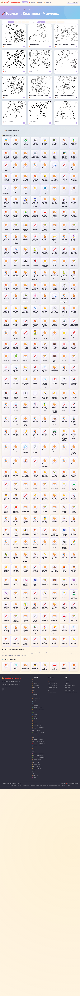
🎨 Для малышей (35, 894)
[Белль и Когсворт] (40, 62)
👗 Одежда (34, 922)
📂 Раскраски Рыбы (36, 972)
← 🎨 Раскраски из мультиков (11, 130)
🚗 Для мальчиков (36, 896)
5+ (23, 22)
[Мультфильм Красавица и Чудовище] (66, 36)
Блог (66, 887)
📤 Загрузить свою (52, 900)
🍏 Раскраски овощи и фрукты (38, 964)
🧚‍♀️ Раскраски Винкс (36, 937)
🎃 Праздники (35, 923)
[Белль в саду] (66, 62)
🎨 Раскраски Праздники (37, 966)
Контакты (67, 891)
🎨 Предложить (47, 2)
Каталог (8, 9)
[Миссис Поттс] (40, 113)
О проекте (67, 889)
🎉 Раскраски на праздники (38, 961)
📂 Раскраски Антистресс (37, 933)
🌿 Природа (34, 925)
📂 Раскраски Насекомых (37, 963)
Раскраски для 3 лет (52, 891)
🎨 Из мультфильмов (36, 905)
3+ (15, 22)
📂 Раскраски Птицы (36, 970)
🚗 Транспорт (35, 981)
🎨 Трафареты (35, 983)
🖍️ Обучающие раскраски (37, 918)
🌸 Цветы (34, 984)
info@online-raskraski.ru (65, 992)
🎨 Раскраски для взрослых (38, 943)
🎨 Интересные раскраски (37, 907)
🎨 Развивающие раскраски (38, 927)
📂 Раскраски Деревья (37, 941)
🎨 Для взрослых (35, 891)
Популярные (41, 22)
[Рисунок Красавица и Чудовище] (14, 62)
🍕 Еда (33, 900)
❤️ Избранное (32, 2)
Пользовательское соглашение (71, 899)
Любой (10, 22)
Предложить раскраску (70, 892)
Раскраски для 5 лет (52, 894)
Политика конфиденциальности (69, 897)
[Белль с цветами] (14, 36)
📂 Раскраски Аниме (36, 931)
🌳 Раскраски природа (37, 968)
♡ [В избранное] (24, 26)
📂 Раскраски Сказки (36, 973)
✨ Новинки (50, 887)
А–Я (54, 22)
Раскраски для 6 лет (52, 896)
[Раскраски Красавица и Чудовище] (40, 87)
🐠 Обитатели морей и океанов (38, 916)
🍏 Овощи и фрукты (36, 920)
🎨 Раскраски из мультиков (16, 9)
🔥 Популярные (51, 889)
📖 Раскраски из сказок (37, 959)
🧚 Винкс (34, 889)
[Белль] (66, 113)
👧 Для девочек (35, 892)
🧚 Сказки (34, 977)
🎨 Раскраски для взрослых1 (38, 945)
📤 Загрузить (39, 2)
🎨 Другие (34, 898)
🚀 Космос (34, 909)
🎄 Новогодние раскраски (37, 914)
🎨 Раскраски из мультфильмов (35, 956)
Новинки (49, 22)
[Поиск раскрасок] (74, 2)
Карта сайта (67, 894)
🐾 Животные (35, 902)
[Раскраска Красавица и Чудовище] (66, 87)
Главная (3, 9)
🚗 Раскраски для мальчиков (38, 950)
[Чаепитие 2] (14, 87)
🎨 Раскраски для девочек (37, 947)
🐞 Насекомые (35, 912)
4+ (19, 22)
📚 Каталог (24, 2)
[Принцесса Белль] (40, 36)
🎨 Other (34, 887)
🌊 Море (34, 911)
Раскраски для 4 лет (52, 892)
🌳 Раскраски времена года (38, 939)
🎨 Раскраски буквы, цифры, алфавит (38, 935)
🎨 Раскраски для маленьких (38, 948)
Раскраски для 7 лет (52, 898)
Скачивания (60, 22)
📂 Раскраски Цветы (36, 975)
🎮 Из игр (34, 903)
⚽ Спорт (34, 979)
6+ (27, 22)
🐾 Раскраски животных (37, 952)
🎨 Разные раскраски (36, 929)
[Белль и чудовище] (14, 113)
